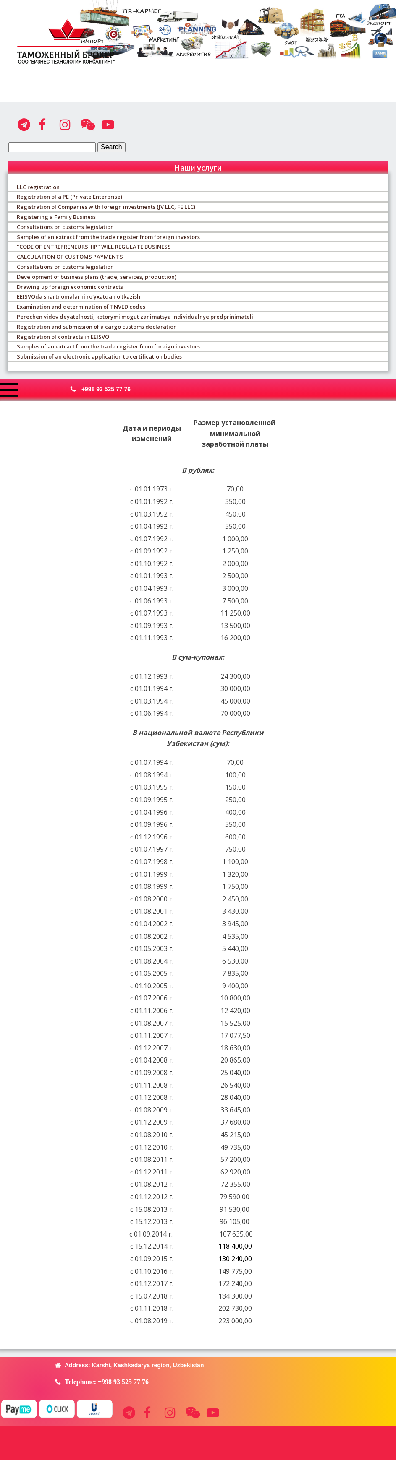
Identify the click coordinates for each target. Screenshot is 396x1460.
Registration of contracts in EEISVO (63, 336)
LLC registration (38, 187)
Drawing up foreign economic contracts (70, 287)
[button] (98, 389)
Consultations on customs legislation (65, 227)
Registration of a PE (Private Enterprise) (69, 196)
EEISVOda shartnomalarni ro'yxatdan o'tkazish (78, 296)
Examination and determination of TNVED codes (81, 306)
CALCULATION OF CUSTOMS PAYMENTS (70, 256)
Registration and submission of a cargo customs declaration (97, 326)
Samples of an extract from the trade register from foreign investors (108, 237)
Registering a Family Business (56, 217)
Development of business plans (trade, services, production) (96, 277)
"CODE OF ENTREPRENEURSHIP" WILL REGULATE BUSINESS (94, 246)
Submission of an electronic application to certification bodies (99, 356)
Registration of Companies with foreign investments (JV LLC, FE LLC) (106, 206)
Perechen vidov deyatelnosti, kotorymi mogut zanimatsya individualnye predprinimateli (135, 316)
